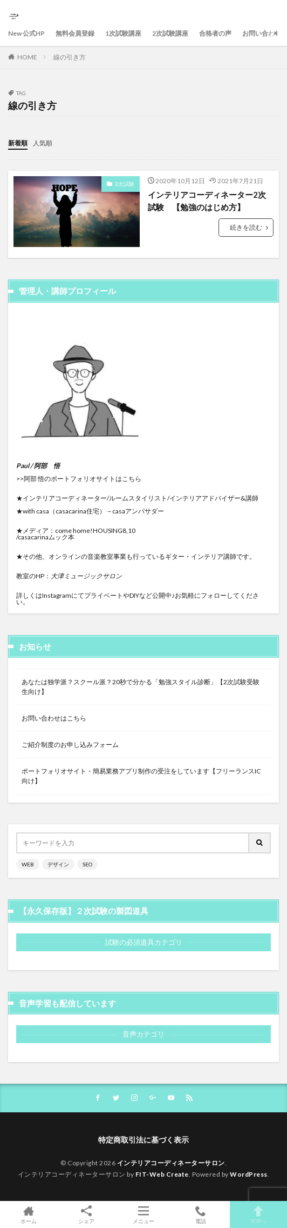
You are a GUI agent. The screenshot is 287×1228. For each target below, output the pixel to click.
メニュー (143, 1214)
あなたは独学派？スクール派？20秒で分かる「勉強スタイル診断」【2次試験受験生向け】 (140, 687)
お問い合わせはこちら (54, 718)
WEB (28, 864)
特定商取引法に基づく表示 (143, 1139)
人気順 (42, 143)
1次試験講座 (123, 33)
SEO (87, 864)
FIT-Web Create (162, 1174)
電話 (200, 1214)
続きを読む (246, 227)
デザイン (58, 864)
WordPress (249, 1174)
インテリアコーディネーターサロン (171, 1163)
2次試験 (124, 184)
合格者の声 (215, 33)
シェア (85, 1214)
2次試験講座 (170, 33)
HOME (27, 57)
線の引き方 (69, 57)
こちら (131, 479)
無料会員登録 (75, 33)
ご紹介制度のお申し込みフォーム (70, 744)
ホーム (28, 1214)
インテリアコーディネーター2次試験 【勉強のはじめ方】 (207, 201)
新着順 (18, 143)
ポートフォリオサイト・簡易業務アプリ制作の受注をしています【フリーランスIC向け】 (141, 776)
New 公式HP (26, 33)
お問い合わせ (261, 33)
